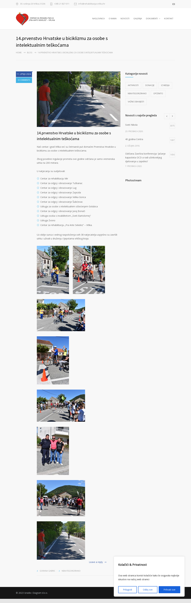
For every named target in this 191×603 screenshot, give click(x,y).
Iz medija (165, 89)
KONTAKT (168, 20)
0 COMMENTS (24, 84)
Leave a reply (96, 566)
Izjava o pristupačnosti (163, 597)
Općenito (158, 97)
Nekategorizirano (71, 575)
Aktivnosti (133, 89)
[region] (149, 576)
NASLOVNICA (98, 20)
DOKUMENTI (152, 20)
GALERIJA (137, 20)
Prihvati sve (169, 589)
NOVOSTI (125, 20)
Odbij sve (148, 589)
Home (19, 56)
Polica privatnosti (139, 597)
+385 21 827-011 (61, 4)
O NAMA (113, 20)
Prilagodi (127, 589)
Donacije (149, 89)
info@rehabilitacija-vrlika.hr (91, 4)
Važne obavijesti (136, 105)
